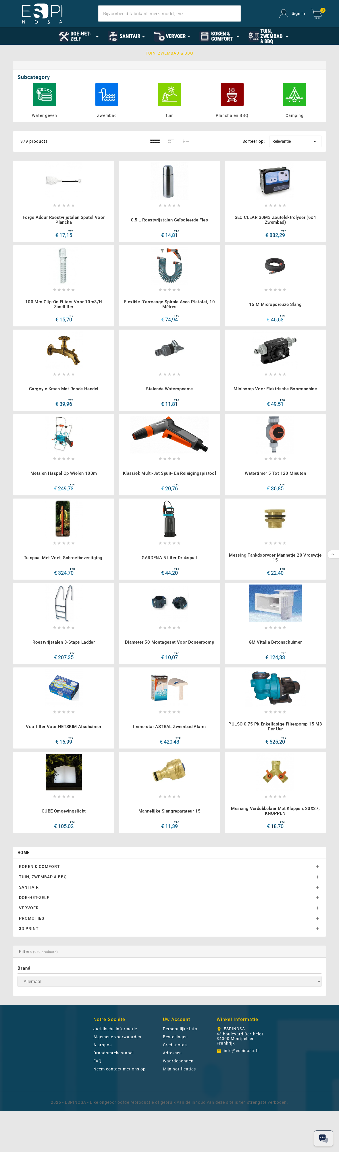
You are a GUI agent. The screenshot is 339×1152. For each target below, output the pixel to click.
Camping (295, 115)
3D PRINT (29, 970)
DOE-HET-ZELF (34, 939)
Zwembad (107, 115)
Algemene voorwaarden (117, 1078)
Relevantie (295, 141)
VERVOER (29, 949)
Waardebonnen (178, 1102)
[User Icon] (292, 13)
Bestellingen (175, 1078)
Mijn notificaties (179, 1110)
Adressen (172, 1094)
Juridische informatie (115, 1070)
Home (23, 894)
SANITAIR (29, 928)
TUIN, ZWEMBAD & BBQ (43, 918)
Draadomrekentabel (113, 1094)
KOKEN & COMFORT (39, 908)
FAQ (97, 1102)
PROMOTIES (31, 959)
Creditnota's (175, 1086)
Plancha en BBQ (232, 115)
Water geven (44, 115)
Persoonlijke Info (180, 1070)
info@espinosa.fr (241, 1092)
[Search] (169, 13)
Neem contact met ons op (119, 1110)
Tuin (169, 115)
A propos (102, 1086)
